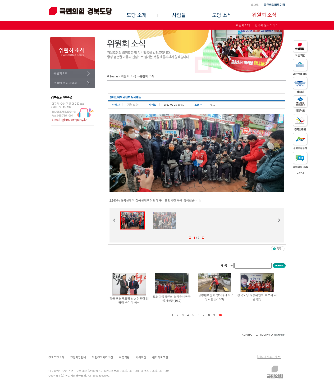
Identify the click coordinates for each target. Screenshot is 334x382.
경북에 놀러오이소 (266, 25)
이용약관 (124, 357)
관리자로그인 (160, 357)
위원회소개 (243, 25)
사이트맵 (141, 357)
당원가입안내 (78, 357)
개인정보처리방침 (102, 357)
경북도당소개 (56, 357)
